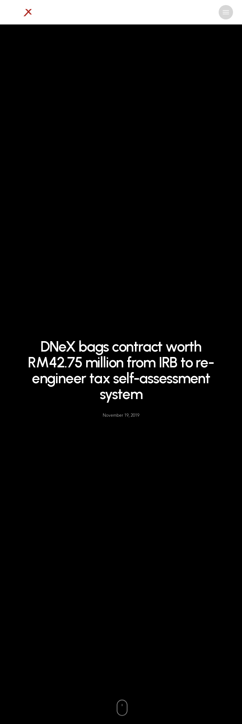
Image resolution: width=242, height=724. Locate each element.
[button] (226, 12)
